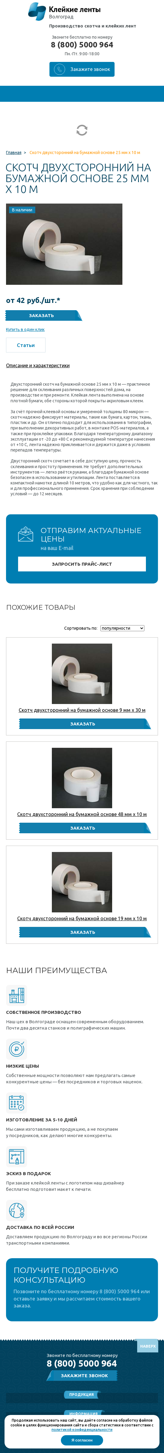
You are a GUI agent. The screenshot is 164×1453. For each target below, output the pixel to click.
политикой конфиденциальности (82, 1430)
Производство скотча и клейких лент (92, 25)
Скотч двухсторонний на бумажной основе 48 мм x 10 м (82, 814)
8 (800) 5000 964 (82, 45)
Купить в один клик (25, 329)
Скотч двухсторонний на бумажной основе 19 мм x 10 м (82, 918)
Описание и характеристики (38, 365)
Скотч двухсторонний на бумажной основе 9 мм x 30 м (82, 710)
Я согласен (82, 1440)
